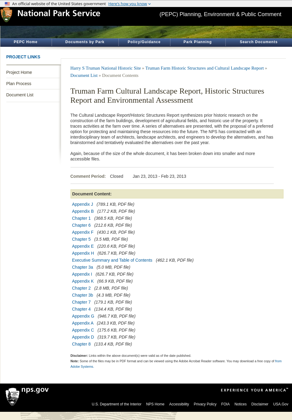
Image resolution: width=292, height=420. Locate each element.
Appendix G (83, 316)
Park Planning (198, 42)
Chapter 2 (81, 288)
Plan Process (18, 83)
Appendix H (83, 253)
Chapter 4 (81, 309)
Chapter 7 (81, 302)
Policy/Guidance (144, 42)
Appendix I (82, 274)
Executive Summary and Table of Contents (112, 260)
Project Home (19, 72)
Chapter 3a (82, 267)
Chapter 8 (81, 344)
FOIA (225, 404)
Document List (19, 94)
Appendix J (82, 204)
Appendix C (83, 330)
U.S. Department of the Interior (116, 404)
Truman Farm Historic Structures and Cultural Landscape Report (204, 68)
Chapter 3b (82, 295)
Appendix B (83, 211)
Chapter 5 (81, 239)
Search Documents (259, 42)
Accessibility (179, 404)
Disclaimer (259, 404)
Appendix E (83, 246)
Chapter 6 (81, 225)
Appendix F (83, 232)
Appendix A (82, 323)
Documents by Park (85, 42)
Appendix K (83, 281)
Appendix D (83, 337)
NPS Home (155, 404)
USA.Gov (280, 404)
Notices (241, 404)
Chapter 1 (81, 218)
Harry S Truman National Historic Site (105, 68)
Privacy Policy (205, 404)
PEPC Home (25, 42)
